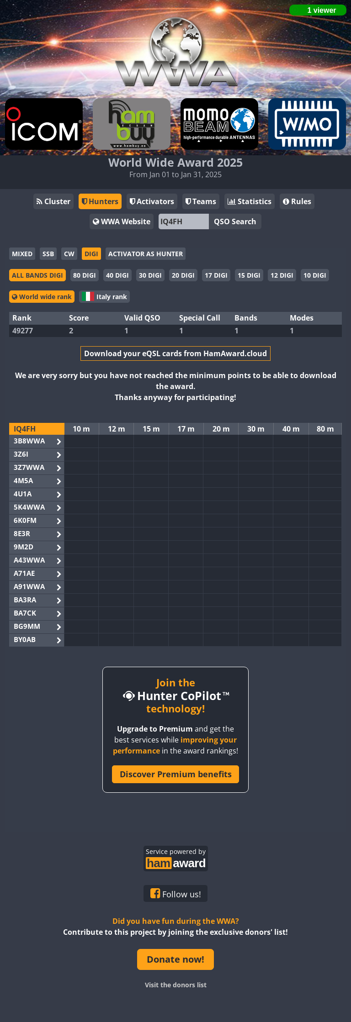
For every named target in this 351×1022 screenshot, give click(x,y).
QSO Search (235, 221)
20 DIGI (183, 275)
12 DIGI (282, 275)
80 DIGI (84, 275)
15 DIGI (249, 275)
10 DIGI (314, 275)
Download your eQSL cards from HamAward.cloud (175, 353)
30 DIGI (150, 275)
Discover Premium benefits (176, 774)
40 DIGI (117, 275)
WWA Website (121, 221)
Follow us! (175, 894)
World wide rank (42, 296)
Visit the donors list (176, 984)
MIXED (22, 253)
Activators (152, 201)
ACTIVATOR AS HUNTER (145, 253)
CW (69, 253)
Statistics (249, 201)
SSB (48, 253)
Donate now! (175, 959)
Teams (201, 201)
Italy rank (104, 296)
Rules (297, 201)
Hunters (100, 201)
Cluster (53, 201)
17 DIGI (216, 275)
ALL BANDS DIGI (37, 275)
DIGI (91, 253)
